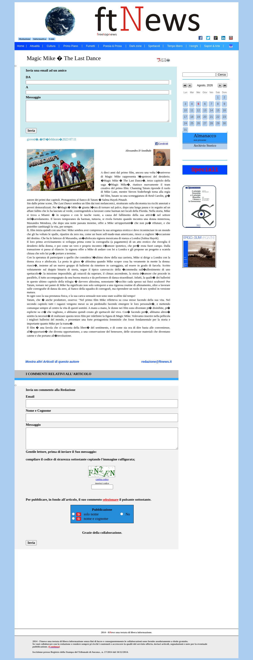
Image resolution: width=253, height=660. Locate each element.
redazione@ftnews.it (156, 361)
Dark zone (135, 46)
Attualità (34, 46)
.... (230, 46)
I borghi (193, 46)
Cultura (51, 46)
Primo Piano (70, 46)
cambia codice (102, 479)
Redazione (25, 39)
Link (52, 39)
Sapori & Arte (212, 46)
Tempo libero (175, 46)
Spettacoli (154, 46)
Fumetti (90, 46)
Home (20, 46)
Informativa (39, 39)
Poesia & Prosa (112, 46)
